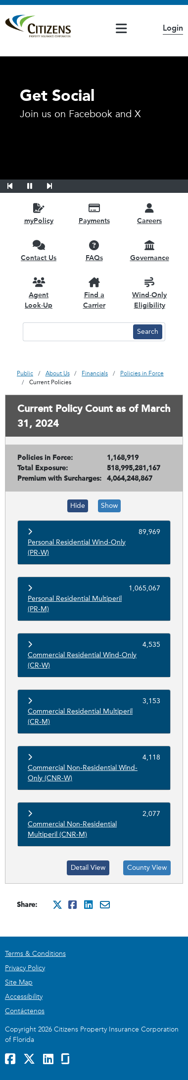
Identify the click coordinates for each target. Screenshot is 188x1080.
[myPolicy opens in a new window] (38, 213)
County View (147, 867)
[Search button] (147, 331)
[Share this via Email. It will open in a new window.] (105, 904)
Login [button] (173, 28)
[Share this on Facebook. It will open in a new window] (73, 904)
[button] (16, 184)
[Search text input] (77, 331)
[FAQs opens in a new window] (94, 250)
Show (109, 505)
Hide (77, 505)
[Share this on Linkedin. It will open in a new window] (89, 904)
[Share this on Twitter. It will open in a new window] (57, 904)
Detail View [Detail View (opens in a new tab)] (88, 867)
